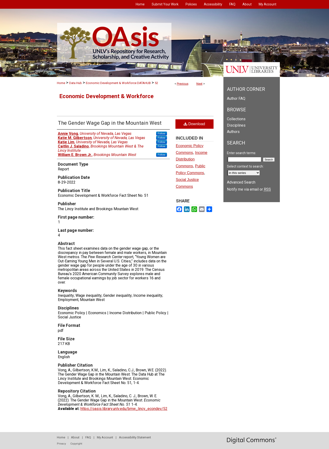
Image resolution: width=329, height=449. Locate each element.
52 (156, 83)
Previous (182, 83)
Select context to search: (245, 166)
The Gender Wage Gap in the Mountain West (110, 123)
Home (61, 83)
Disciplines (236, 125)
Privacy (61, 443)
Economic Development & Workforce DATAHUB (118, 83)
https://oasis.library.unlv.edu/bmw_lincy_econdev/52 (123, 408)
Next (199, 83)
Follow (161, 133)
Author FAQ (236, 98)
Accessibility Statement (135, 437)
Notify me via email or (249, 189)
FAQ (88, 437)
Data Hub (75, 83)
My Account (105, 437)
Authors (233, 131)
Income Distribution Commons (191, 159)
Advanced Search (241, 182)
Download (194, 124)
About (75, 437)
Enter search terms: (241, 153)
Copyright (76, 443)
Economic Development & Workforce (106, 96)
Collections (236, 119)
